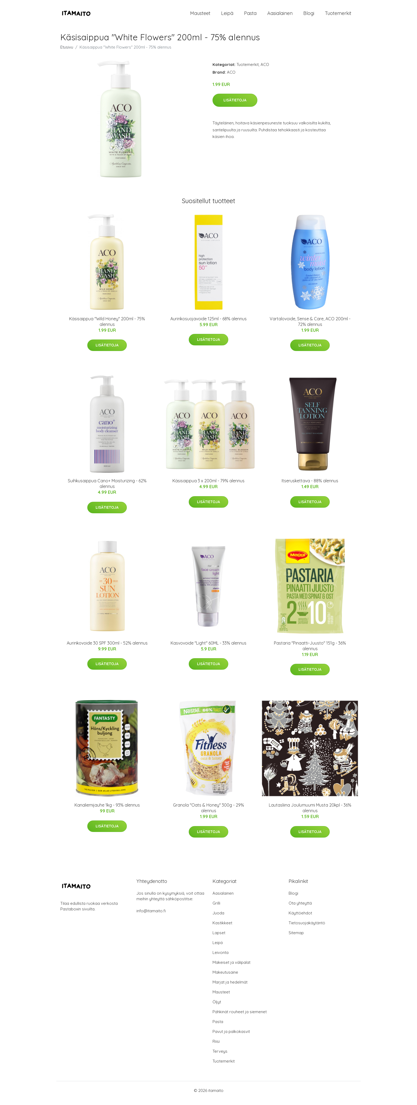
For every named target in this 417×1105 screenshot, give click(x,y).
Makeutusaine (225, 977)
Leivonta (221, 957)
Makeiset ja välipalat (231, 967)
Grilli (216, 908)
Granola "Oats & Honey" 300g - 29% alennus (208, 813)
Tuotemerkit (338, 16)
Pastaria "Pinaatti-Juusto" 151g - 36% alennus (310, 651)
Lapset (219, 938)
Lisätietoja (234, 105)
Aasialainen (280, 16)
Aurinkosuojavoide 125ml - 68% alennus (208, 324)
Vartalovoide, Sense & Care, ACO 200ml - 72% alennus (310, 326)
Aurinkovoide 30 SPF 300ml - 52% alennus (107, 648)
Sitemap (296, 938)
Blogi (308, 16)
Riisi (216, 1046)
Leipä (227, 16)
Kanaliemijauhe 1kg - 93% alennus (107, 810)
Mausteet (200, 16)
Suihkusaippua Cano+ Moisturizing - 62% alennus (107, 488)
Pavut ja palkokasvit (231, 1036)
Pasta (250, 16)
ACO (265, 69)
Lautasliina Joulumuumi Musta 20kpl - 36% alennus (310, 813)
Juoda (218, 918)
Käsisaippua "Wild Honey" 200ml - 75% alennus (107, 326)
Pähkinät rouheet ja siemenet (240, 1017)
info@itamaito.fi (151, 916)
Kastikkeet (222, 928)
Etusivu (66, 52)
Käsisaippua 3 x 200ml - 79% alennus (208, 486)
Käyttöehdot (300, 918)
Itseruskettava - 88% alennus (310, 486)
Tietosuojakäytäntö (307, 928)
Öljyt (217, 1007)
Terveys (220, 1056)
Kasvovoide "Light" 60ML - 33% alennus (208, 648)
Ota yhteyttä (300, 908)
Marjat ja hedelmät (230, 987)
